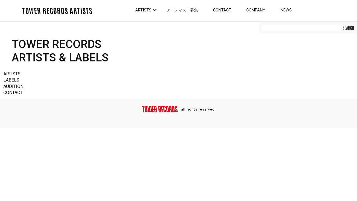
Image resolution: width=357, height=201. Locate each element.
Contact (222, 10)
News (286, 10)
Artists (143, 10)
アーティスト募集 (182, 10)
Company (255, 10)
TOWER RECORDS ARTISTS (57, 10)
